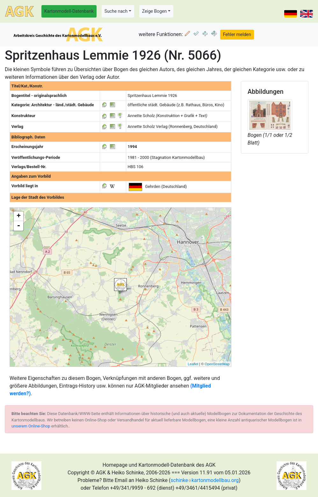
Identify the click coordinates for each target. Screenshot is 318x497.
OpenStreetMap (217, 364)
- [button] (18, 226)
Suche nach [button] (116, 11)
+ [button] (19, 216)
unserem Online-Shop (30, 426)
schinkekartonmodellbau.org (204, 480)
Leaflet (193, 364)
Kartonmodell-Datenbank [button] (69, 11)
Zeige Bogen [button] (154, 11)
